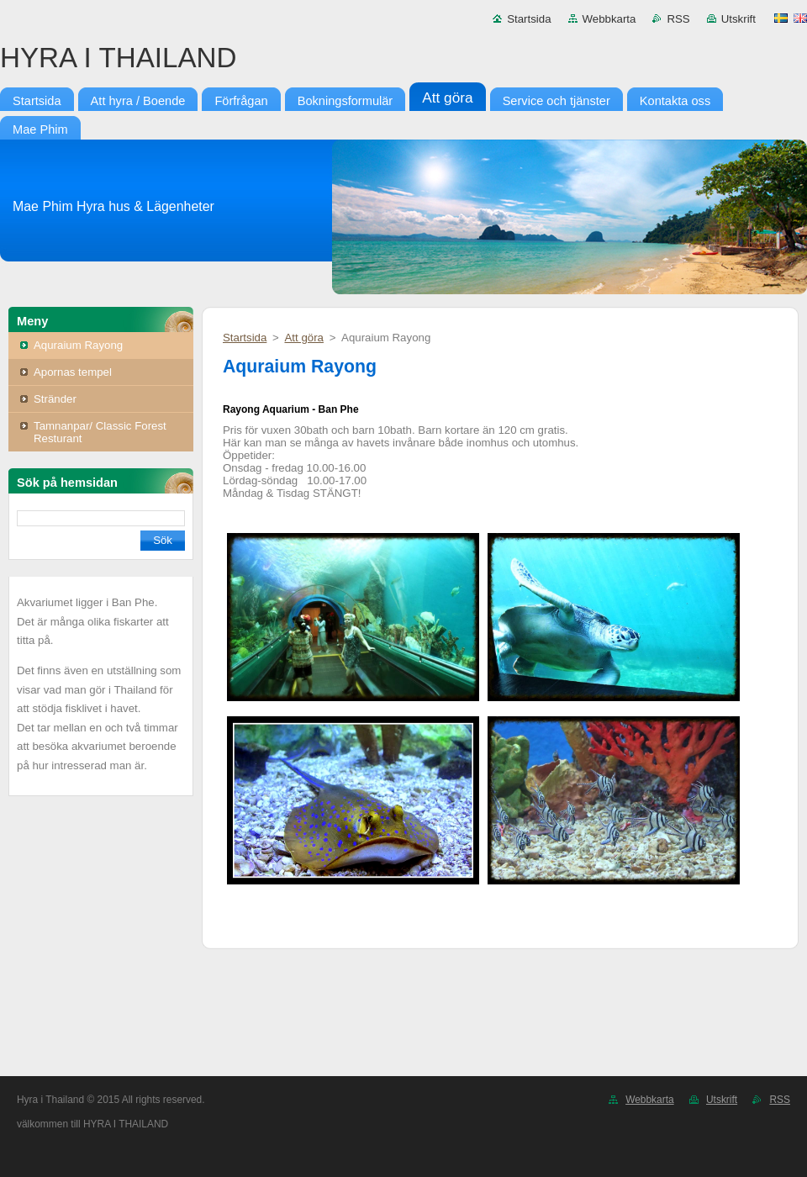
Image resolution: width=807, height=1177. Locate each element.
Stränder (55, 399)
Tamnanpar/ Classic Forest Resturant (100, 432)
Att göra (303, 337)
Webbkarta (609, 19)
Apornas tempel (73, 372)
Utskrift (738, 19)
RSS (678, 19)
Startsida (529, 19)
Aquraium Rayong (78, 345)
